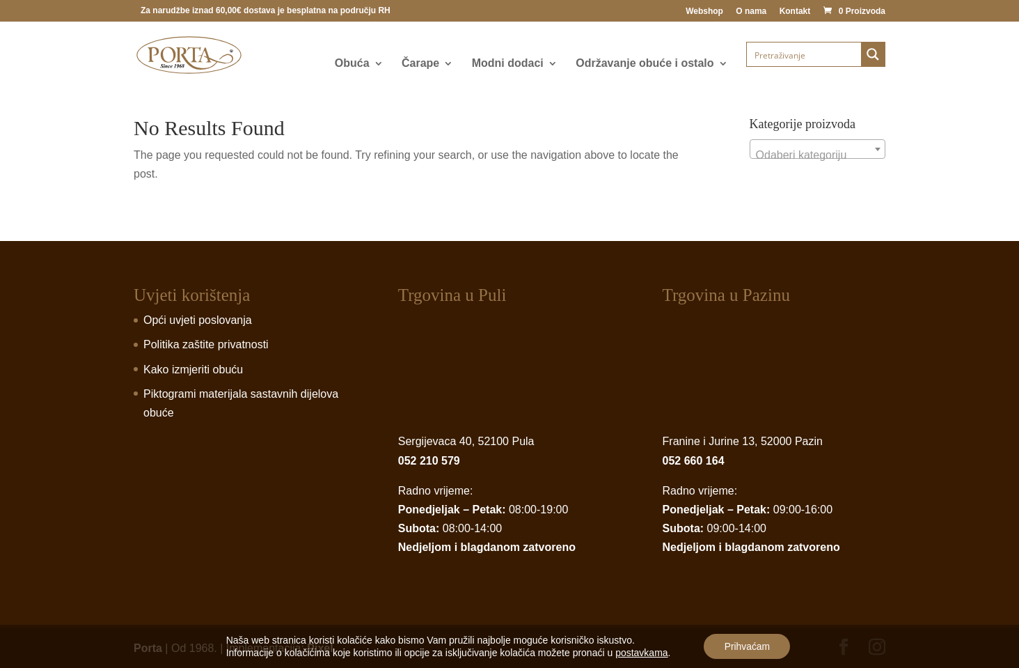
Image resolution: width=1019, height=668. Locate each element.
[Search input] (805, 54)
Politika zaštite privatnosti (206, 344)
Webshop (704, 11)
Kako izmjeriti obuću (193, 369)
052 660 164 (694, 461)
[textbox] (817, 155)
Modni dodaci (508, 64)
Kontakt (795, 11)
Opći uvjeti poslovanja (197, 320)
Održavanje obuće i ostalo (644, 64)
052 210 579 (429, 461)
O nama (751, 11)
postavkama (641, 652)
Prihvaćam (747, 646)
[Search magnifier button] (873, 54)
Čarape (420, 64)
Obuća (352, 64)
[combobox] (817, 149)
